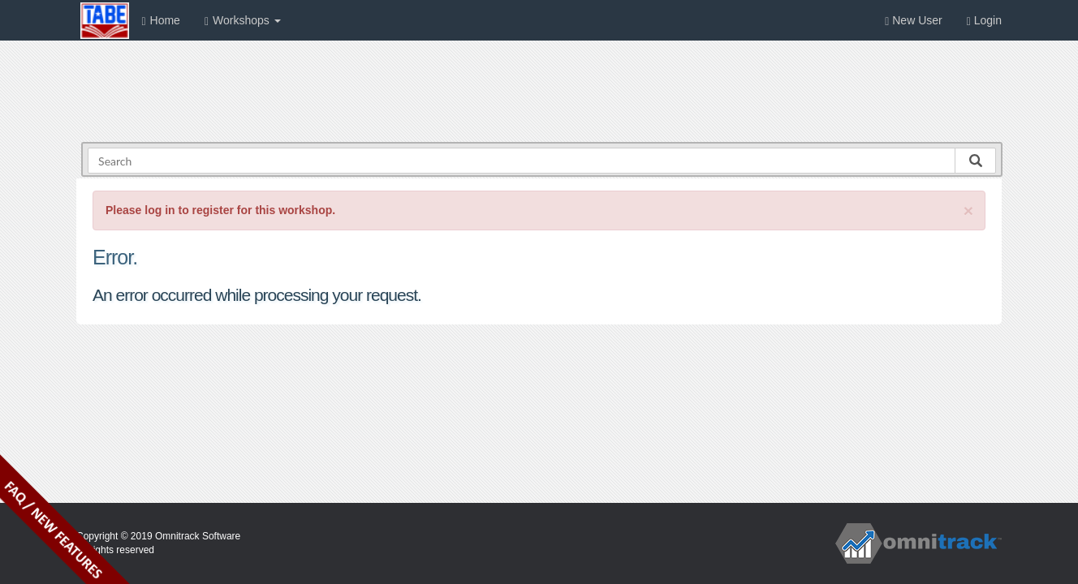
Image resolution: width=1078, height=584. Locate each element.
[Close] (968, 210)
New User (913, 21)
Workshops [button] (243, 21)
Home (160, 21)
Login (984, 21)
